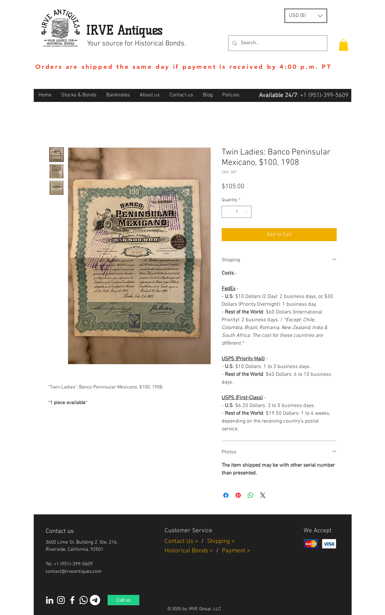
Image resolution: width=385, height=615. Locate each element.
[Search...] (277, 43)
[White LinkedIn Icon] (49, 600)
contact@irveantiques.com (74, 571)
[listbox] (305, 15)
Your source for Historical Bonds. (136, 43)
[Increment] (246, 211)
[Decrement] (227, 211)
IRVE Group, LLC (205, 608)
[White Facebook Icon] (72, 600)
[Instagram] (61, 600)
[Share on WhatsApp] (250, 495)
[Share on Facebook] (226, 495)
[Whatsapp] (83, 600)
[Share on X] (263, 495)
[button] (305, 15)
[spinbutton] (236, 211)
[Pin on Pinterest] (238, 495)
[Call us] (123, 600)
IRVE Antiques (124, 30)
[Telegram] (95, 600)
